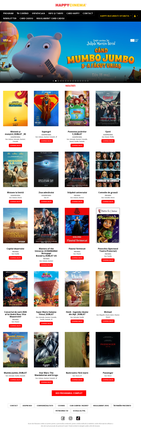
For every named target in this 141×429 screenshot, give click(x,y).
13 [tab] (82, 80)
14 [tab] (85, 80)
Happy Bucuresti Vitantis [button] (115, 16)
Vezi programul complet (68, 393)
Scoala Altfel (79, 411)
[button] (136, 16)
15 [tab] (87, 80)
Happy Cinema (70, 5)
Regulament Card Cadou (51, 18)
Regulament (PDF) (101, 405)
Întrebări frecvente (122, 405)
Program (8, 13)
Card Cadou (26, 18)
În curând (23, 13)
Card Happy (73, 13)
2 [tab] (55, 80)
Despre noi (27, 405)
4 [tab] (60, 80)
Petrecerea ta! (62, 411)
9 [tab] (73, 80)
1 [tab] (53, 80)
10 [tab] (75, 80)
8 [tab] (70, 80)
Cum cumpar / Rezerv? (79, 405)
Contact (88, 13)
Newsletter (9, 18)
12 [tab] (80, 80)
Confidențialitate (45, 405)
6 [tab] (65, 80)
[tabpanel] (70, 52)
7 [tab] (68, 80)
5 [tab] (63, 80)
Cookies (61, 405)
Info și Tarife (55, 13)
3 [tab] (58, 80)
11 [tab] (78, 80)
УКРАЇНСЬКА (38, 13)
